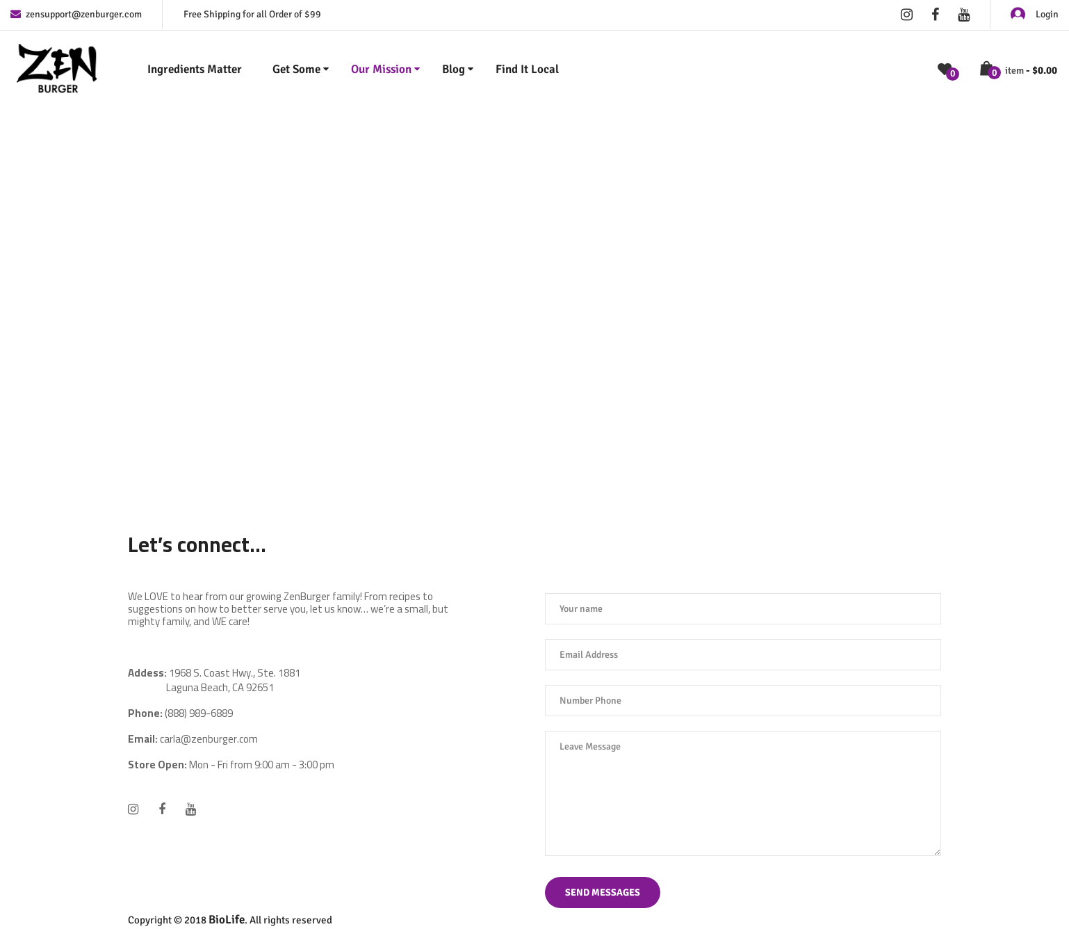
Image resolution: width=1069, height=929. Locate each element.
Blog (453, 69)
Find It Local (527, 69)
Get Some (296, 69)
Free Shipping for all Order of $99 (252, 14)
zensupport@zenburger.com (76, 14)
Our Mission (381, 69)
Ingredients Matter (194, 69)
